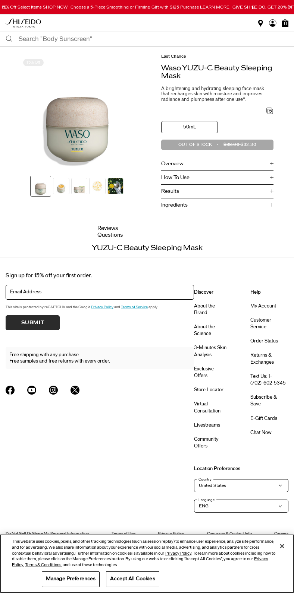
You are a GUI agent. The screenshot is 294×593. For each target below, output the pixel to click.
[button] (285, 23)
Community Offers (206, 443)
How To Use (175, 177)
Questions (110, 235)
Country (205, 479)
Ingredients (174, 205)
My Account (263, 306)
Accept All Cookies (132, 578)
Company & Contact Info (229, 534)
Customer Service (260, 323)
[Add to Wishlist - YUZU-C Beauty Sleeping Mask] (269, 112)
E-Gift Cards (263, 418)
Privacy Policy (102, 307)
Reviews (107, 228)
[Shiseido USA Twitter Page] (75, 390)
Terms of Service (134, 307)
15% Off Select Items (34, 7)
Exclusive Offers (204, 372)
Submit (32, 322)
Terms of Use (123, 534)
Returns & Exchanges (262, 358)
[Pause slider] (254, 7)
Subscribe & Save (263, 401)
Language (206, 500)
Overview (172, 163)
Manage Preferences (71, 578)
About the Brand (204, 309)
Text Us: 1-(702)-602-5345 (268, 380)
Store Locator (208, 389)
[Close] (282, 546)
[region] (147, 563)
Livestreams (207, 425)
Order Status (264, 341)
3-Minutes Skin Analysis (210, 351)
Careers (281, 534)
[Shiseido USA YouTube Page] (31, 390)
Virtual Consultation (207, 407)
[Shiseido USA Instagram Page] (53, 390)
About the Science (204, 330)
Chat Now (261, 432)
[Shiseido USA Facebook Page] (10, 390)
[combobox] (153, 39)
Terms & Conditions (43, 565)
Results (170, 191)
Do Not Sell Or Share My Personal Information (47, 534)
